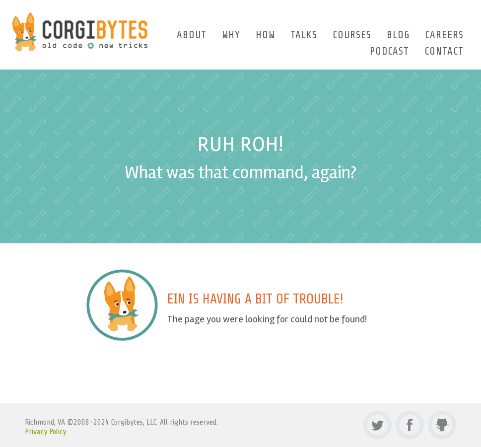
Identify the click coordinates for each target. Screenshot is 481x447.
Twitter (377, 425)
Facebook (410, 425)
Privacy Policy (45, 431)
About (191, 35)
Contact (444, 51)
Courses (352, 35)
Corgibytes (80, 31)
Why (231, 35)
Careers (444, 35)
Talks (303, 35)
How (265, 35)
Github (442, 425)
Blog (398, 35)
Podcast (389, 51)
